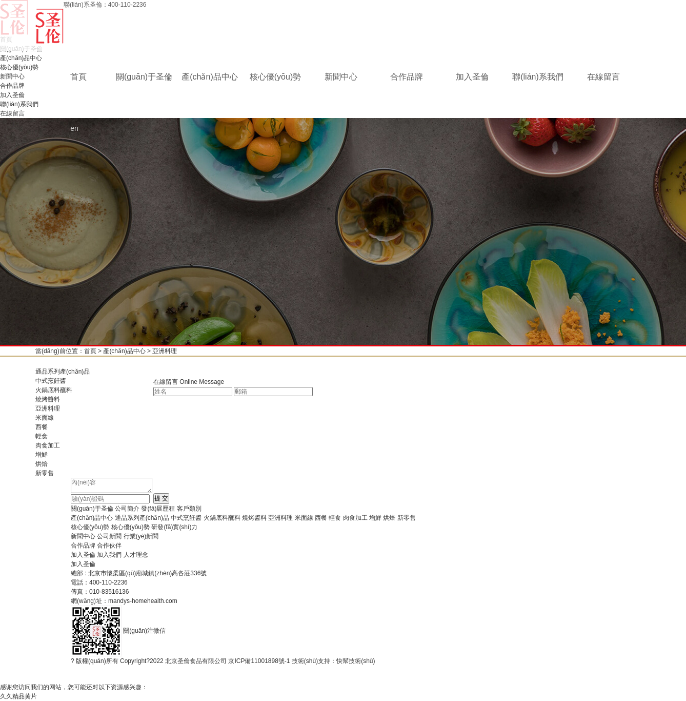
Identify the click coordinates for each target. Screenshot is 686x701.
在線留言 (603, 76)
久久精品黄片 (18, 696)
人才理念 (136, 554)
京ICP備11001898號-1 (259, 661)
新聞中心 (341, 76)
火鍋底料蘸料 (53, 390)
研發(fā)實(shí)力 (174, 527)
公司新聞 (109, 536)
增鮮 (41, 454)
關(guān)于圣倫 (144, 76)
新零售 (44, 473)
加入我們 (109, 554)
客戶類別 (189, 508)
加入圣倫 (472, 76)
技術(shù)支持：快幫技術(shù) (333, 661)
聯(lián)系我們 (537, 76)
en (74, 128)
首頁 (78, 76)
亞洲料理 (164, 351)
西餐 (41, 427)
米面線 (44, 417)
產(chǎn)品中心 (209, 76)
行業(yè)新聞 (141, 536)
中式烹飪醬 (50, 380)
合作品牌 (406, 76)
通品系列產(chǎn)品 (62, 371)
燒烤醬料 (47, 399)
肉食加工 (47, 445)
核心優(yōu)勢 (275, 76)
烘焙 (41, 464)
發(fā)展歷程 (158, 508)
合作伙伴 (109, 545)
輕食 (41, 436)
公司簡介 (127, 508)
